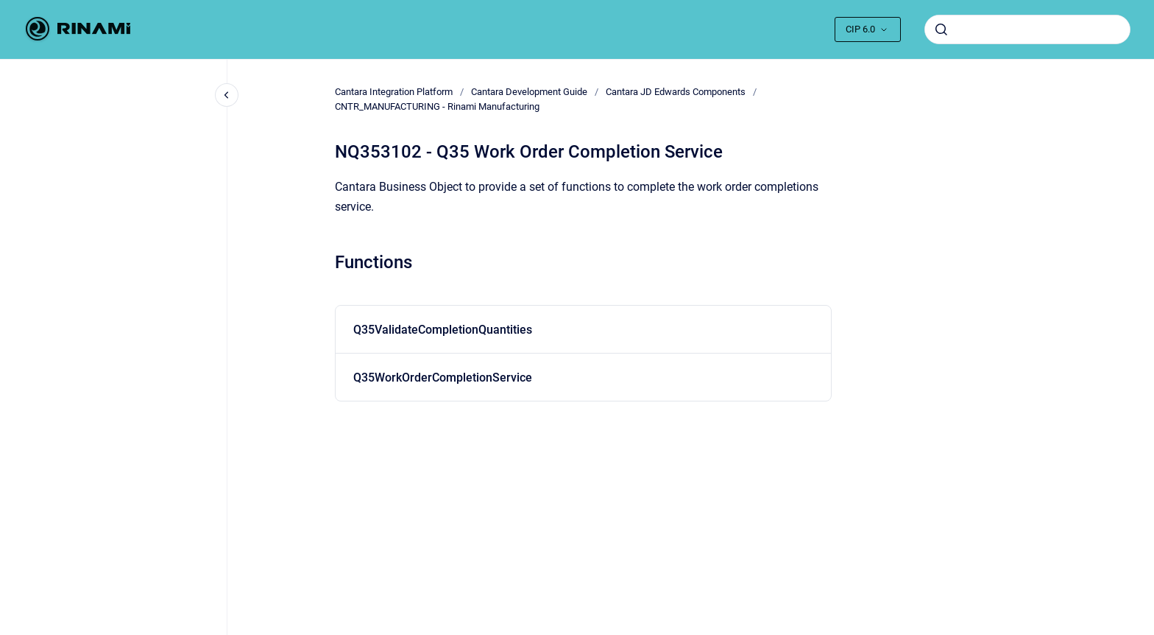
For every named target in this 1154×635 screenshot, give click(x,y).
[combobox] (1027, 29)
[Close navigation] (226, 95)
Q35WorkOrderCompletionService (442, 378)
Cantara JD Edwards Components (676, 91)
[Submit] (941, 29)
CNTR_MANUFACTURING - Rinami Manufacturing (437, 106)
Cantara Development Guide (529, 91)
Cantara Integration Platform (394, 91)
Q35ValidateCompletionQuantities (442, 330)
